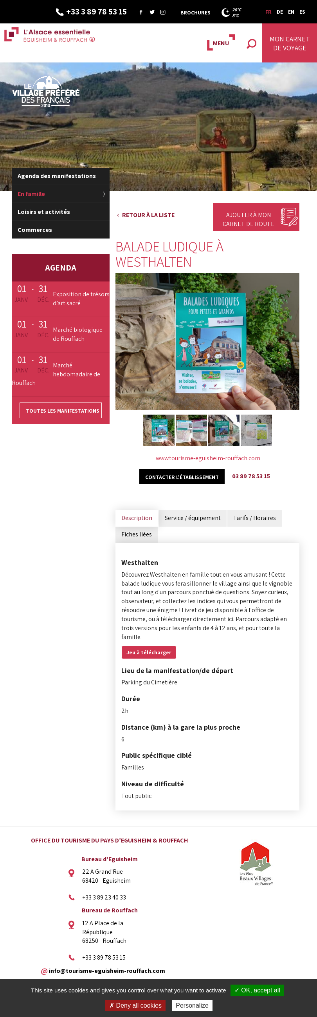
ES (302, 11)
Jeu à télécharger (148, 652)
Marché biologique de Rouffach (78, 334)
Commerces (35, 230)
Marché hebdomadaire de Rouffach (56, 374)
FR (268, 11)
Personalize (192, 1005)
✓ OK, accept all (257, 990)
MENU (221, 43)
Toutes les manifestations (62, 410)
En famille (31, 194)
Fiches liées (136, 534)
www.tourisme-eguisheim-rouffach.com (208, 458)
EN (291, 11)
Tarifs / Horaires (254, 518)
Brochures (195, 12)
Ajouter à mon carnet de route (248, 219)
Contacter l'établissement (182, 477)
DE (280, 11)
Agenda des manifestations (57, 176)
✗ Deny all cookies (135, 1005)
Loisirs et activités (44, 212)
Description (136, 518)
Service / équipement (193, 518)
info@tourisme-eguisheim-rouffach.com (107, 971)
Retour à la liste (148, 215)
